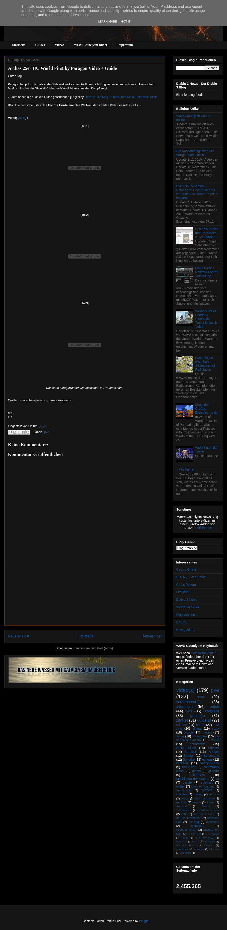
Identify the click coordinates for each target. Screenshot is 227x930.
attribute (214, 794)
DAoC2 (181, 622)
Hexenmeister (186, 748)
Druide (188, 732)
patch (214, 706)
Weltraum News (187, 607)
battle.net (188, 767)
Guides (40, 45)
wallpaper (185, 852)
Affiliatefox (204, 528)
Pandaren (182, 841)
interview (182, 794)
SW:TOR (206, 790)
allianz (197, 728)
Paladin (213, 740)
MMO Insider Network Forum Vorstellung (206, 272)
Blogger (144, 921)
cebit (184, 814)
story (215, 728)
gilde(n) (213, 771)
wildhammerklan (186, 829)
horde (200, 725)
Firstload (182, 592)
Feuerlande (212, 834)
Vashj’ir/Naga (209, 763)
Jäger (180, 736)
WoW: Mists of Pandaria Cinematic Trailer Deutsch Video (206, 318)
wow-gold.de (185, 629)
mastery (198, 794)
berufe (187, 782)
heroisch (191, 752)
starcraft (207, 782)
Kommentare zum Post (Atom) (93, 648)
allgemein (184, 706)
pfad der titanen (205, 798)
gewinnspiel (183, 849)
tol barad (214, 849)
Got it (125, 21)
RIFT (195, 841)
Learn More (107, 21)
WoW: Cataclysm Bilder (90, 45)
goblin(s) (197, 716)
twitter (180, 786)
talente (196, 802)
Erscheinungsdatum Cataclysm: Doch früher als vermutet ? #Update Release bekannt (196, 191)
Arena (211, 802)
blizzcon (182, 763)
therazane (197, 826)
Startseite (18, 45)
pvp (189, 711)
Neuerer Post (18, 636)
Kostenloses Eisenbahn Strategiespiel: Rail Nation (205, 363)
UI (217, 779)
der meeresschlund (188, 818)
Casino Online (186, 569)
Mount (206, 806)
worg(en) (211, 711)
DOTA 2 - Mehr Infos (191, 577)
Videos (59, 45)
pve (46, 432)
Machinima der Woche (192, 779)
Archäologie (184, 790)
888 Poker (186, 470)
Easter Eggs (194, 834)
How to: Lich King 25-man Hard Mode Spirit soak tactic (121, 97)
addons (208, 845)
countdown (198, 744)
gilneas (207, 759)
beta (200, 697)
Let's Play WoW (204, 837)
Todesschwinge (209, 810)
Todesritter (199, 736)
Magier (189, 755)
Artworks (182, 806)
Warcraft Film (185, 845)
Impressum (125, 45)
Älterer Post (152, 636)
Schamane (211, 755)
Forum (184, 837)
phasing (194, 822)
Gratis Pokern (186, 584)
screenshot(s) (188, 702)
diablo (196, 771)
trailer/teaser (198, 775)
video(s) (185, 690)
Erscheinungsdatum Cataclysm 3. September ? (206, 233)
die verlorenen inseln (197, 738)
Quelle (21, 117)
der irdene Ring (203, 814)
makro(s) (199, 849)
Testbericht (183, 810)
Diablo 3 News (186, 599)
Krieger (214, 752)
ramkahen (212, 822)
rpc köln (181, 802)
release (181, 725)
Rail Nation (209, 841)
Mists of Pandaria (202, 786)
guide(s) (204, 720)
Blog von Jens (186, 615)
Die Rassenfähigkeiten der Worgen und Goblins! (195, 153)
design (185, 798)
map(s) (207, 732)
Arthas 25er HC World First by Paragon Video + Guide (62, 68)
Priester (213, 748)
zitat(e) (182, 720)
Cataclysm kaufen (203, 653)
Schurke (189, 759)
